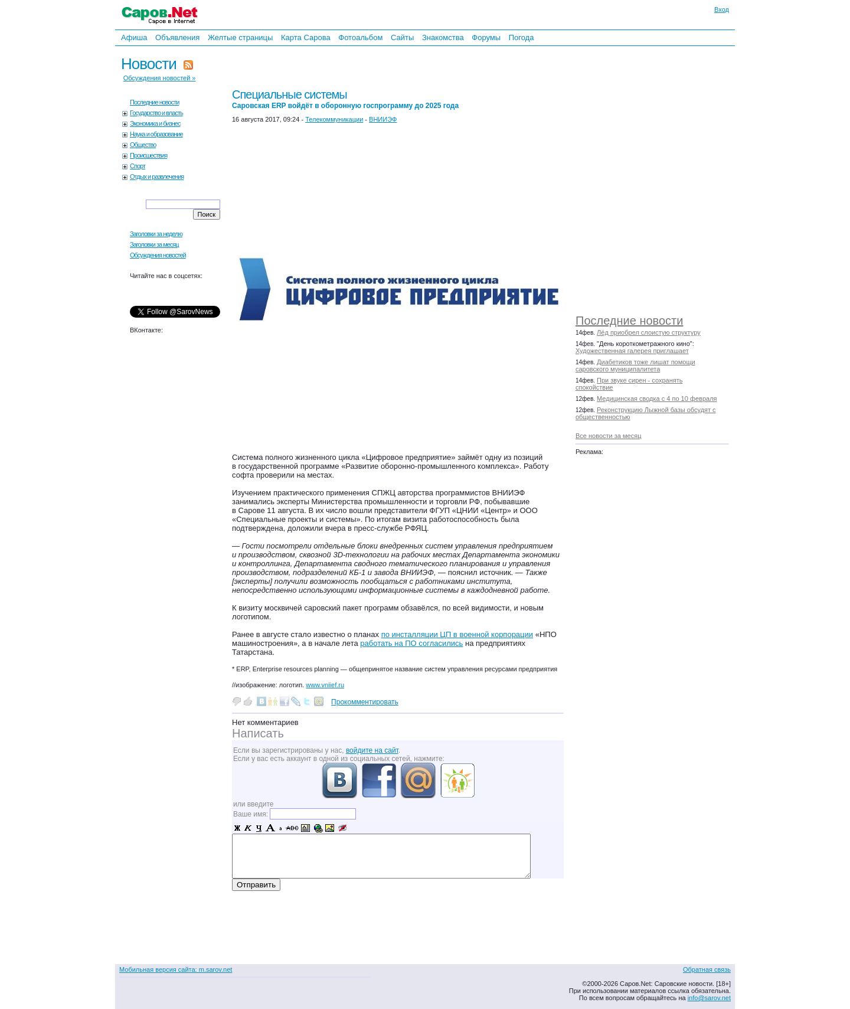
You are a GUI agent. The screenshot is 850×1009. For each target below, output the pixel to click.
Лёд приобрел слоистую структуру (649, 332)
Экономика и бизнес (155, 123)
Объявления (177, 37)
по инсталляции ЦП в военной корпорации (457, 634)
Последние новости (629, 320)
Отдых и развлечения (157, 176)
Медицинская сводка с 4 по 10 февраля (657, 398)
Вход (721, 9)
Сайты (402, 37)
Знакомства (443, 37)
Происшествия (148, 155)
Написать (258, 733)
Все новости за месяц (608, 435)
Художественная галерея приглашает (632, 350)
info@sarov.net (709, 997)
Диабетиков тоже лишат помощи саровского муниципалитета (635, 365)
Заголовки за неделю (156, 233)
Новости (148, 64)
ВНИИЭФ (383, 119)
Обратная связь (707, 969)
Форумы (486, 37)
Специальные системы (345, 99)
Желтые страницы (240, 37)
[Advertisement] (658, 177)
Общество (143, 144)
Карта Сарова (306, 37)
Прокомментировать (364, 702)
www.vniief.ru (325, 684)
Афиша (134, 37)
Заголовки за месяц (154, 244)
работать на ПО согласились (411, 643)
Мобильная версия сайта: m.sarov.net (175, 969)
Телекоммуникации (334, 119)
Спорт (137, 165)
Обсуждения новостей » (159, 77)
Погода (521, 37)
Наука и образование (156, 134)
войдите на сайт (372, 750)
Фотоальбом (360, 37)
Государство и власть (156, 112)
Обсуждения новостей (158, 255)
